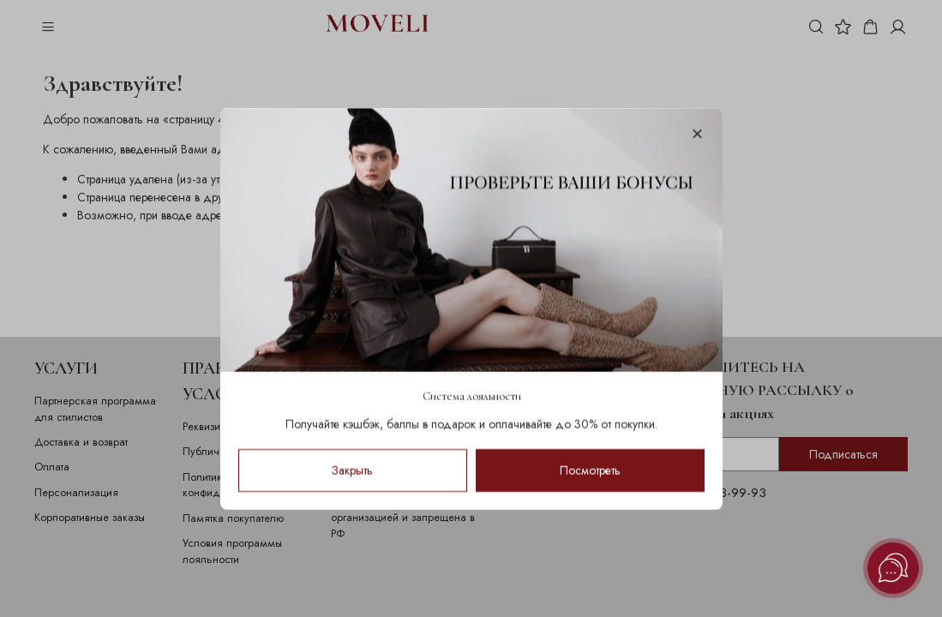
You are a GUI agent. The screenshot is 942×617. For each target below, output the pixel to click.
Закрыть (352, 469)
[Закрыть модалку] (696, 135)
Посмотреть (590, 469)
